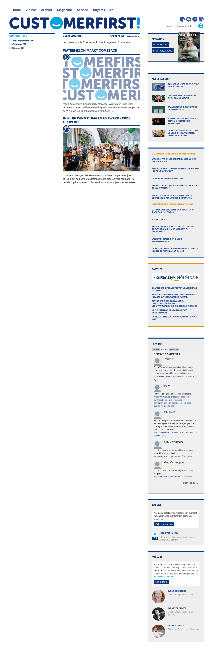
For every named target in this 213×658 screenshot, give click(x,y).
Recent (164, 349)
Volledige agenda (164, 524)
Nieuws (16, 48)
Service (82, 10)
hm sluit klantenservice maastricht (169, 376)
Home (16, 10)
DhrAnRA (170, 412)
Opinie (31, 10)
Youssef (169, 359)
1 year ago (187, 456)
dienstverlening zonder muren (167, 456)
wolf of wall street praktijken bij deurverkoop (173, 432)
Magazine (64, 10)
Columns (17, 44)
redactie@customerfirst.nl (165, 577)
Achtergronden (21, 41)
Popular (174, 349)
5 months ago (168, 406)
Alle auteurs (161, 582)
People (156, 349)
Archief (46, 10)
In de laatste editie (162, 50)
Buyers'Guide (103, 10)
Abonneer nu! (160, 44)
